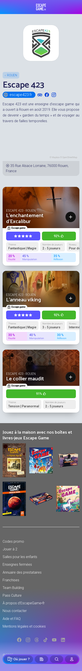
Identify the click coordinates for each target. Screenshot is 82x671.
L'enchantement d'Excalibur (25, 218)
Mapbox (56, 157)
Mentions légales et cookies (24, 626)
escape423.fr (17, 94)
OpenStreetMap (69, 157)
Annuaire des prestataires (22, 572)
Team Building (13, 588)
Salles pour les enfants (20, 557)
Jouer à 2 (10, 549)
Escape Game (41, 7)
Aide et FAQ (12, 619)
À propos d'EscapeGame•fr (24, 603)
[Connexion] (71, 659)
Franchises (11, 580)
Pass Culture (12, 595)
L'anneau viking (23, 300)
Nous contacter (15, 611)
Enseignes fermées (17, 564)
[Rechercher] (56, 659)
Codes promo (13, 541)
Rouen (12, 75)
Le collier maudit (25, 379)
